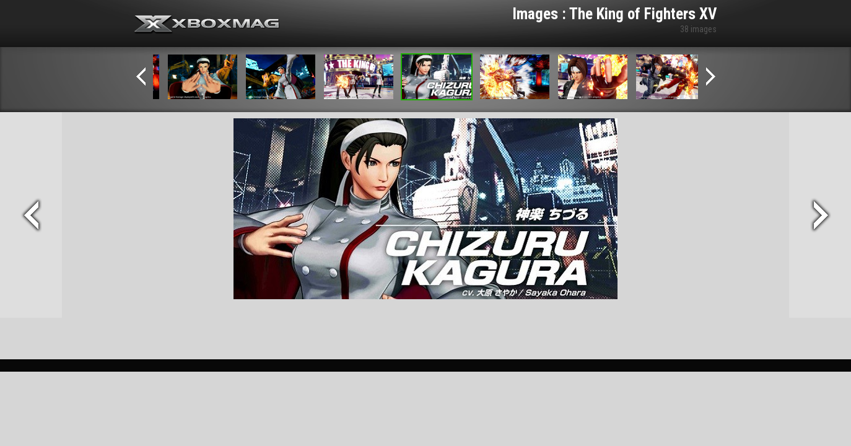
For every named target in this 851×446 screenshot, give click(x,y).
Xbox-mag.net (207, 24)
